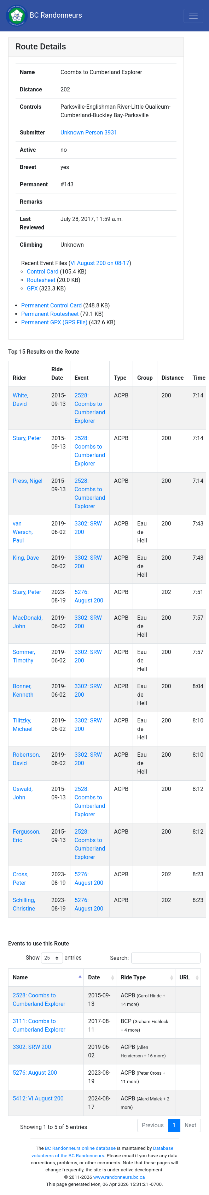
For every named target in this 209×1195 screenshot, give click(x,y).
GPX (32, 288)
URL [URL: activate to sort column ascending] (185, 977)
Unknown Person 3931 (88, 132)
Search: (155, 958)
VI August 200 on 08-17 (99, 263)
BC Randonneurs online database (80, 1148)
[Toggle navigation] (193, 16)
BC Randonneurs (44, 16)
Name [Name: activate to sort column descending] (20, 977)
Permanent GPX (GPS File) (54, 322)
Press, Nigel (27, 481)
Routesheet (41, 280)
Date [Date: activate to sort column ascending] (94, 977)
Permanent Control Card (51, 305)
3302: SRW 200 (32, 1047)
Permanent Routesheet (50, 314)
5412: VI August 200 (38, 1098)
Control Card (42, 271)
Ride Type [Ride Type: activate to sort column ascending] (133, 977)
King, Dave (26, 557)
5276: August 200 (35, 1072)
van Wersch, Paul (23, 532)
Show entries (54, 958)
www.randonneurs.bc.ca (119, 1177)
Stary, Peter (27, 438)
